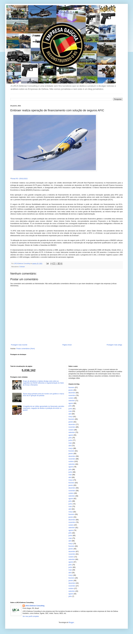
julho (70, 406)
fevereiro (72, 387)
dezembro (72, 393)
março (71, 416)
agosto (71, 403)
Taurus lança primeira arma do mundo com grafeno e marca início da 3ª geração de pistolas (43, 394)
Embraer (22, 266)
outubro (71, 398)
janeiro (71, 390)
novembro (72, 395)
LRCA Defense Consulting (34, 606)
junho (70, 409)
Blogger (71, 622)
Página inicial (67, 345)
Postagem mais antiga (114, 345)
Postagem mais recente (19, 345)
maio (70, 411)
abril (70, 414)
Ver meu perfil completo (31, 616)
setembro (72, 401)
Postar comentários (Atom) (25, 348)
